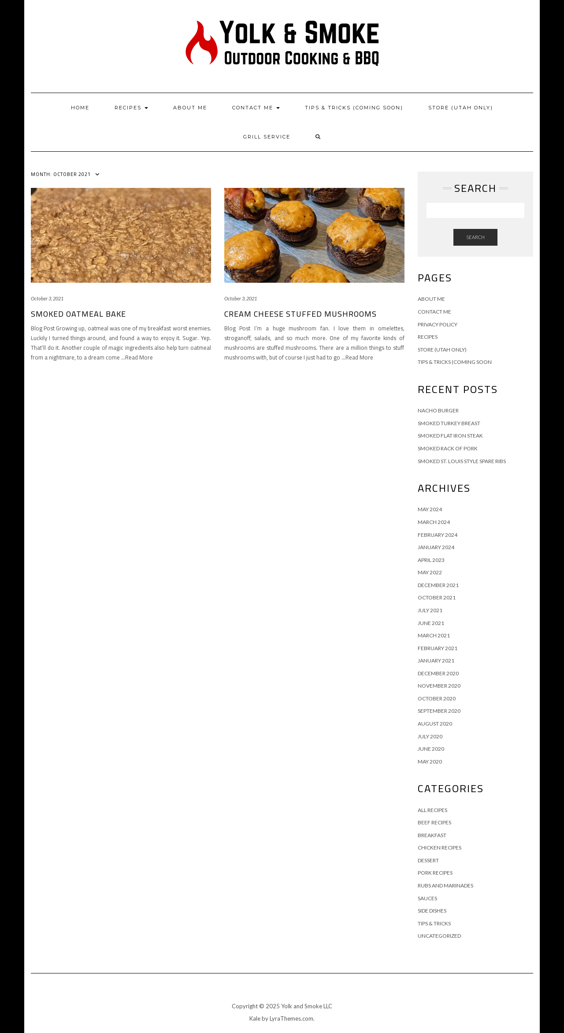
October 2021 (437, 597)
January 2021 (436, 660)
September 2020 (439, 710)
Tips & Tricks (434, 923)
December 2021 (438, 585)
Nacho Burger (438, 410)
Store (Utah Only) (460, 108)
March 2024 (434, 522)
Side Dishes (432, 910)
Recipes (131, 108)
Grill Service (266, 137)
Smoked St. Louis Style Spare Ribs (462, 461)
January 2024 (436, 547)
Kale (254, 1018)
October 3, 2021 (47, 298)
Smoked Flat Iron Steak (450, 435)
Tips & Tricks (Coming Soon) (354, 108)
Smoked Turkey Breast (449, 423)
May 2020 (430, 761)
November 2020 (439, 685)
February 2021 (437, 648)
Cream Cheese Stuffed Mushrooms (300, 314)
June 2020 (431, 748)
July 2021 (430, 610)
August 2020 (435, 723)
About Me (190, 108)
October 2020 (437, 698)
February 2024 (437, 534)
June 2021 (431, 623)
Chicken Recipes (439, 847)
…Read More (137, 357)
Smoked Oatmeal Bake (78, 314)
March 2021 (434, 635)
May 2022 (430, 572)
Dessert (428, 860)
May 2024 (430, 509)
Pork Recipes (435, 872)
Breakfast (432, 835)
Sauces (427, 898)
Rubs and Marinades (445, 885)
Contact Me (256, 108)
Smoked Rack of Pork (448, 448)
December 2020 (438, 673)
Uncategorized (439, 935)
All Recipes (432, 810)
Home (80, 108)
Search (475, 237)
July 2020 (430, 736)
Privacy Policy (437, 324)
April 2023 (431, 560)
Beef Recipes (434, 822)
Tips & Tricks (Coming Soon (455, 362)
